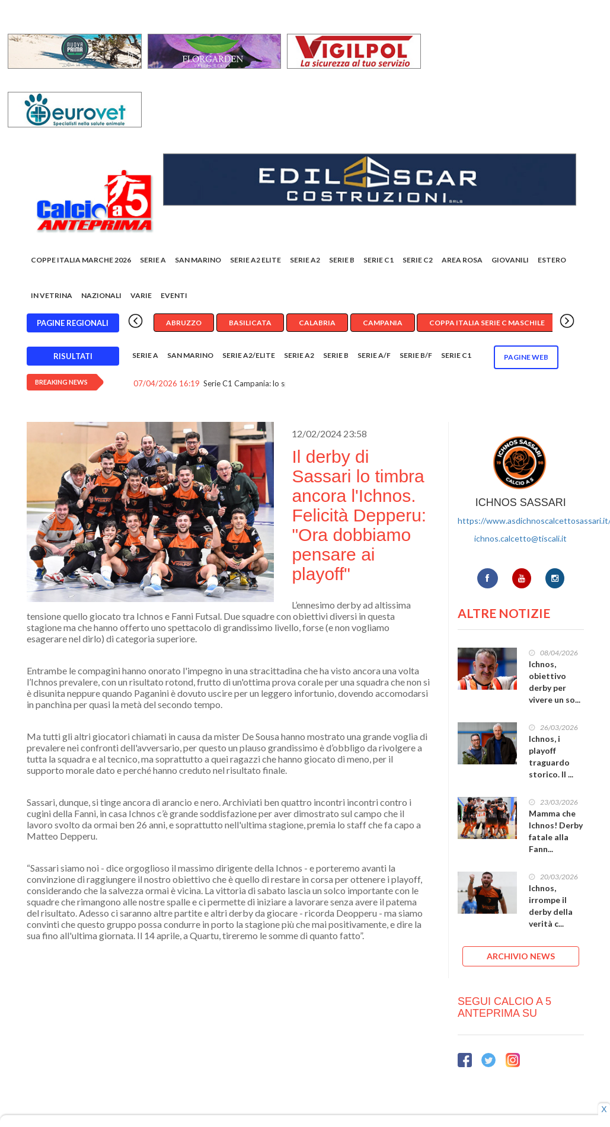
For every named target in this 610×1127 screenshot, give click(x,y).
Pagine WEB (526, 357)
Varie (141, 295)
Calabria (317, 322)
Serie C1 (378, 259)
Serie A (153, 259)
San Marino (198, 259)
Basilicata (250, 322)
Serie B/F (416, 355)
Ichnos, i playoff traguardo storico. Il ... (551, 756)
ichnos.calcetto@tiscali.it (520, 538)
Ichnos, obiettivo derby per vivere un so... (554, 682)
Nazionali (101, 295)
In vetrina (51, 295)
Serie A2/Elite (248, 355)
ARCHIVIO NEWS (521, 956)
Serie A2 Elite (255, 259)
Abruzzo (184, 322)
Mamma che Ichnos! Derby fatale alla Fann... (556, 831)
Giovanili (510, 259)
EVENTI (174, 295)
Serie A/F (374, 355)
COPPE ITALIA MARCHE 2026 (81, 259)
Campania (383, 322)
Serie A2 (305, 259)
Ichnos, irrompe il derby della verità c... (551, 906)
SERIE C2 (418, 259)
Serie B (341, 259)
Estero (552, 259)
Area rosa (462, 259)
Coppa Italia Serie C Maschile (487, 322)
